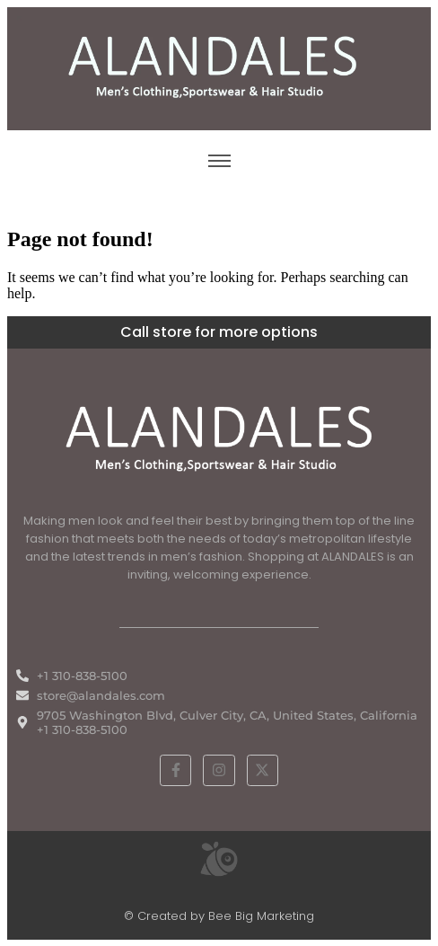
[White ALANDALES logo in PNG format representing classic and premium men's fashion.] (219, 436)
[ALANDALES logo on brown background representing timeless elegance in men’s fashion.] (219, 67)
